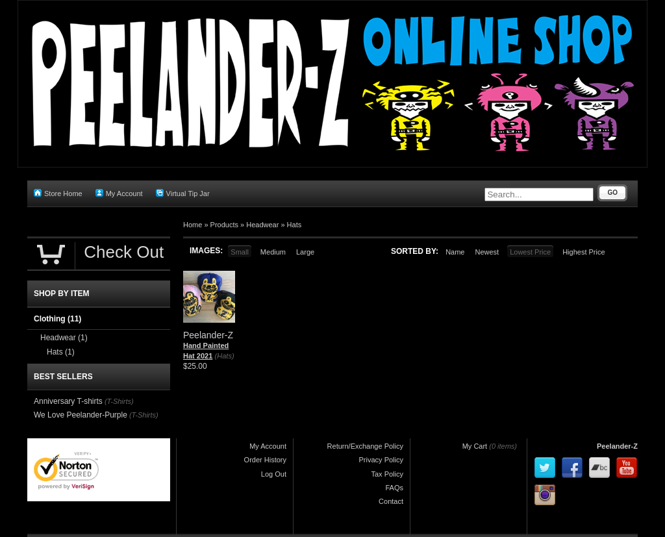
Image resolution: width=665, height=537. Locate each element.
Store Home (58, 193)
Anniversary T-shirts (68, 401)
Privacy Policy (381, 460)
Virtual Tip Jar (183, 193)
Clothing (57, 318)
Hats (294, 225)
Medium (273, 252)
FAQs (394, 488)
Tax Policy (387, 474)
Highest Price (583, 252)
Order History (265, 460)
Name (454, 252)
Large (305, 252)
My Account (119, 193)
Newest (487, 252)
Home (192, 225)
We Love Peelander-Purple (80, 414)
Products (224, 225)
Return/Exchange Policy (365, 446)
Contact (391, 501)
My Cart (475, 446)
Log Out (273, 474)
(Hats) (224, 356)
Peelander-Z (617, 446)
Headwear (262, 225)
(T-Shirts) (119, 401)
